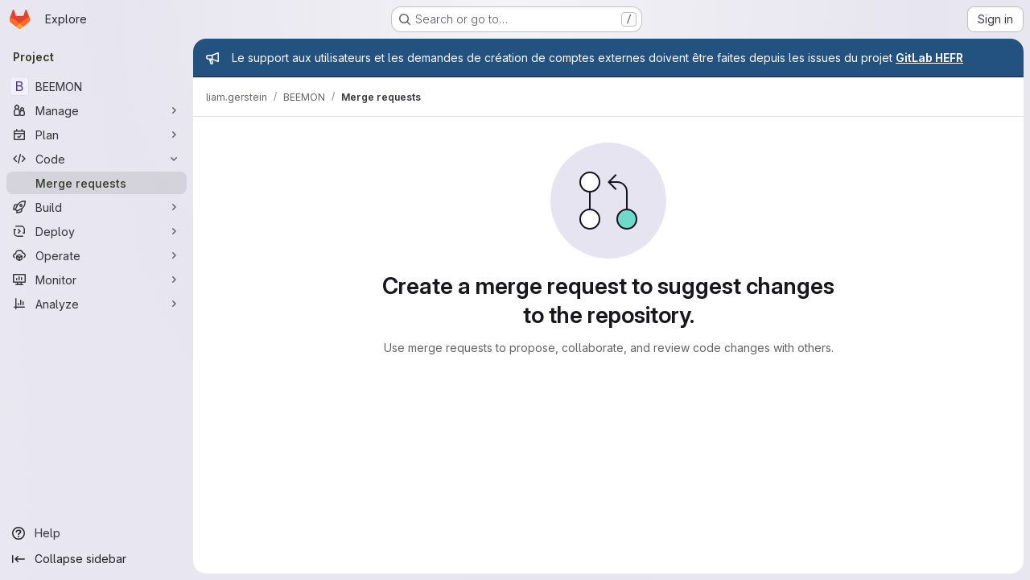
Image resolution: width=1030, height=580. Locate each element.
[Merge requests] (96, 183)
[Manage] (96, 110)
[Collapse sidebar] (96, 559)
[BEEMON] (96, 86)
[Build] (96, 207)
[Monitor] (96, 279)
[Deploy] (96, 231)
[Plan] (96, 134)
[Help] (96, 533)
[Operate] (96, 255)
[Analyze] (96, 303)
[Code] (96, 158)
